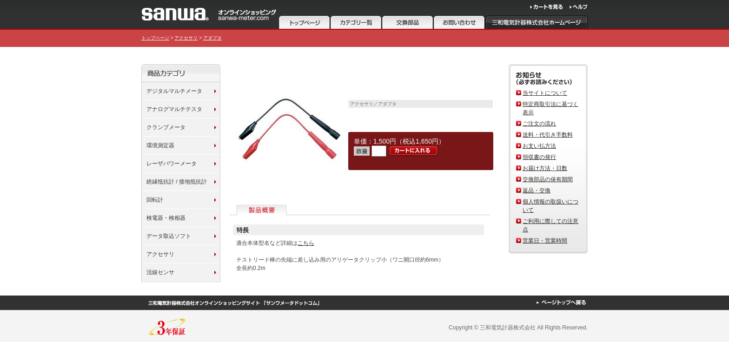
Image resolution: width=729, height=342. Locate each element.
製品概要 (262, 210)
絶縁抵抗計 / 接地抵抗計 (176, 181)
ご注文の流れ (539, 123)
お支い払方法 (539, 146)
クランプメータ (166, 127)
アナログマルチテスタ (174, 109)
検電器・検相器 (166, 218)
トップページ (304, 22)
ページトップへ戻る (561, 302)
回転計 (154, 200)
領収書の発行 (539, 157)
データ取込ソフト (168, 236)
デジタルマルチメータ (174, 91)
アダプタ (212, 37)
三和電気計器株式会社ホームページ (537, 22)
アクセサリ (186, 37)
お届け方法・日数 (545, 168)
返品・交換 (536, 190)
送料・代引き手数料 (548, 135)
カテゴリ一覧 (356, 22)
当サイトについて (545, 93)
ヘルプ (579, 7)
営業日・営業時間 (545, 240)
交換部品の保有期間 (548, 179)
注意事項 (407, 22)
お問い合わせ (459, 22)
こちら (306, 243)
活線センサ (160, 272)
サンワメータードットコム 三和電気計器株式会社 (209, 14)
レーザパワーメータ (171, 163)
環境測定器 (160, 145)
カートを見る (546, 7)
